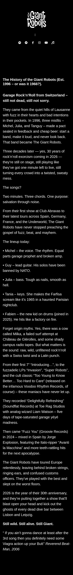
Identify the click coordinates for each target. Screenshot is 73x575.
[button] (35, 35)
